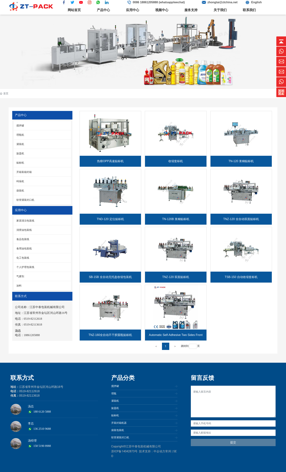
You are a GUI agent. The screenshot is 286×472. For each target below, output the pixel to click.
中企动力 (159, 451)
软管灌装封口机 (120, 437)
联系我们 (249, 10)
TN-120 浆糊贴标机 (241, 161)
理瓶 (113, 393)
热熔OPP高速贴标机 (110, 161)
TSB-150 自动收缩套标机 (241, 277)
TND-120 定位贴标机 (110, 219)
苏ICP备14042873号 (124, 451)
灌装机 (115, 400)
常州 (168, 451)
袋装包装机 (117, 430)
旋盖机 (115, 408)
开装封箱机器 (119, 422)
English (256, 2)
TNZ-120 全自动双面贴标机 (241, 219)
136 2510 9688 (42, 428)
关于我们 (220, 10)
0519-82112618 (29, 391)
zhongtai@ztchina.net (222, 2)
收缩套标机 (175, 161)
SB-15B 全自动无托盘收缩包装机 (110, 277)
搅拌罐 (115, 386)
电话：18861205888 (27, 335)
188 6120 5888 (42, 411)
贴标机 (115, 415)
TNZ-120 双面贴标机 (175, 277)
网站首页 (74, 10)
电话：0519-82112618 (28, 318)
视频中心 (161, 10)
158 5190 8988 (42, 445)
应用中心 (132, 10)
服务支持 (191, 10)
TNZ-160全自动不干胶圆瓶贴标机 (110, 334)
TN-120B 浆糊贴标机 (175, 219)
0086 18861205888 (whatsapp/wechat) (159, 2)
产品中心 (103, 10)
